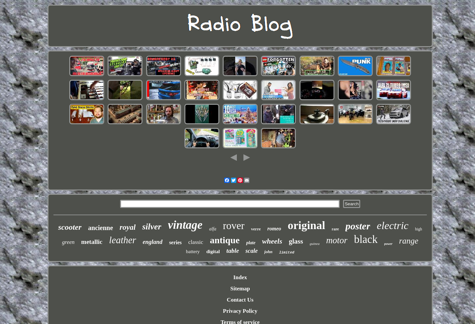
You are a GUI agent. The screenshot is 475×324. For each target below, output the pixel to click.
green (68, 242)
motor (337, 240)
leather (122, 240)
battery (193, 251)
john (268, 251)
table (232, 250)
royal (128, 227)
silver (151, 226)
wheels (272, 241)
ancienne (100, 227)
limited (286, 252)
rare (335, 229)
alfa (212, 228)
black (365, 239)
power (388, 244)
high (418, 229)
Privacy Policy (240, 311)
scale (251, 251)
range (408, 240)
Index (240, 277)
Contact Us (240, 300)
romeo (274, 228)
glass (296, 241)
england (153, 242)
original (306, 225)
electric (392, 225)
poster (357, 226)
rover (233, 225)
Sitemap (240, 288)
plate (250, 242)
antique (224, 240)
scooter (69, 227)
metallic (91, 241)
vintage (185, 225)
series (175, 242)
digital (213, 251)
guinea (315, 244)
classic (195, 242)
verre (256, 228)
